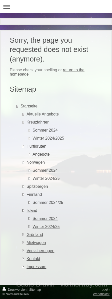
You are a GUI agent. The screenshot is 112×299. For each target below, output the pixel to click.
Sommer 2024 (45, 130)
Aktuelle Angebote (42, 114)
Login (106, 289)
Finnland (34, 194)
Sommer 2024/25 (47, 202)
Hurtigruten (36, 146)
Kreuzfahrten (38, 122)
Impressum (36, 267)
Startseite (29, 106)
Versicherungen (40, 251)
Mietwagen (36, 243)
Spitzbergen (37, 186)
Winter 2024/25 (46, 178)
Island (31, 210)
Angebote (41, 154)
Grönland (34, 234)
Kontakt (33, 259)
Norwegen (35, 162)
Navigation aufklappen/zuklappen (56, 6)
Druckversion (15, 289)
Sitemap (35, 289)
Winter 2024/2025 (48, 138)
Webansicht (101, 294)
